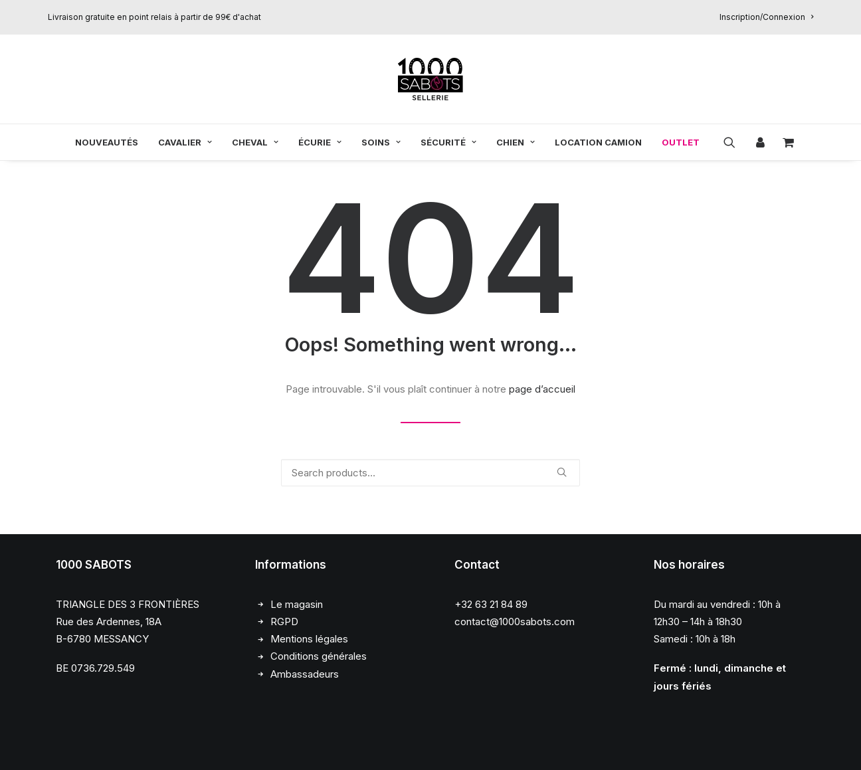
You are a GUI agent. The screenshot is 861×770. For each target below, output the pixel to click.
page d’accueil (542, 389)
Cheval (255, 142)
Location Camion (598, 142)
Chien (515, 142)
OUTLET (681, 142)
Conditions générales (318, 656)
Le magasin (296, 604)
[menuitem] (766, 17)
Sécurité (448, 142)
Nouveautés (106, 142)
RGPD (284, 621)
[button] (733, 142)
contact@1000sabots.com (514, 621)
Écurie (319, 142)
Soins (381, 142)
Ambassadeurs (304, 674)
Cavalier (185, 142)
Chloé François (154, 744)
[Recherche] (430, 472)
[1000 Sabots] (430, 79)
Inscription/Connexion (766, 17)
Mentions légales (309, 639)
